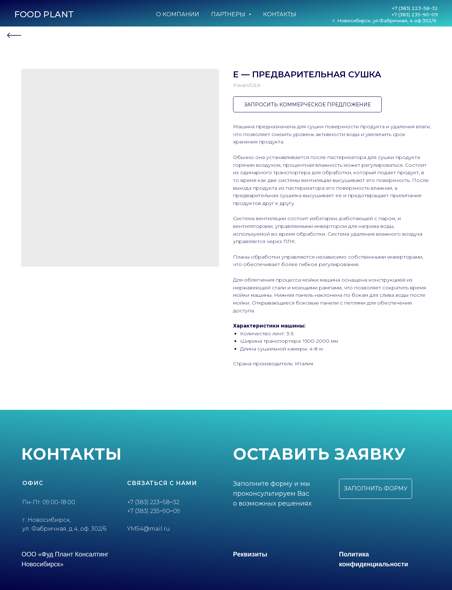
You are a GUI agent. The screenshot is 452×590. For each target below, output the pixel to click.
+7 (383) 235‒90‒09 (415, 14)
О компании (177, 14)
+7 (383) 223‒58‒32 (415, 8)
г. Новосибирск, (46, 520)
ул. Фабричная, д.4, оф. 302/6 (64, 528)
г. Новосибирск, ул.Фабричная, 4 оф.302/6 (385, 20)
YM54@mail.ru (148, 528)
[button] (375, 489)
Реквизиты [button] (250, 554)
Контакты (279, 14)
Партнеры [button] (229, 14)
